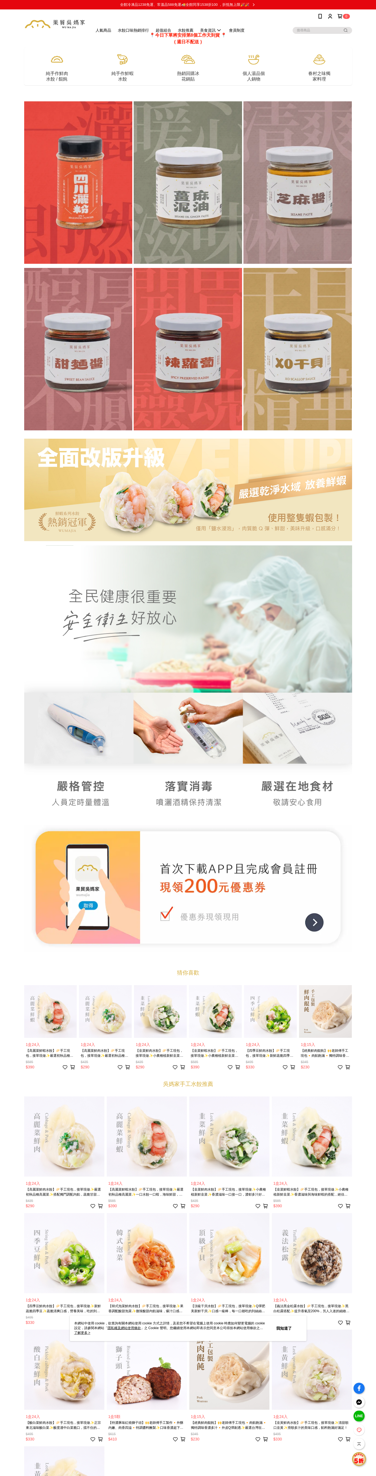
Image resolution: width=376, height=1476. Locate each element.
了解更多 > (82, 1333)
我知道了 (284, 1328)
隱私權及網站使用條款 (124, 1328)
